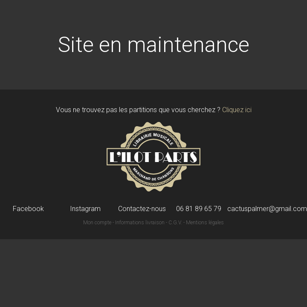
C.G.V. (175, 223)
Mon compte (97, 223)
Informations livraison (140, 223)
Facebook (28, 209)
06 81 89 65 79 (198, 209)
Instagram (85, 209)
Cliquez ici (237, 110)
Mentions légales (205, 223)
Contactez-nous (142, 209)
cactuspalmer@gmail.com (267, 209)
